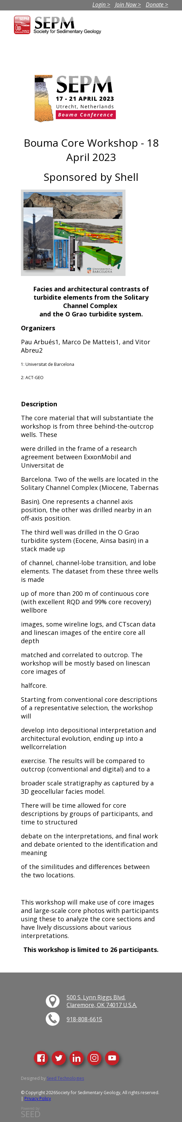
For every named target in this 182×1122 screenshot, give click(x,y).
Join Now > (128, 4)
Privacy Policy (37, 1098)
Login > (101, 4)
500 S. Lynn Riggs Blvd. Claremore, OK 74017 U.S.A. (102, 1001)
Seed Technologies (65, 1078)
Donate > (157, 4)
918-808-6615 (84, 1019)
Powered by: (30, 1112)
